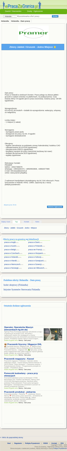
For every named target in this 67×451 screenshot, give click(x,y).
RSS (62, 443)
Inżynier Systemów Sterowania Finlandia (22, 289)
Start (9, 443)
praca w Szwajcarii (35, 261)
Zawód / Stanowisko (13, 11)
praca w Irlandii (10, 261)
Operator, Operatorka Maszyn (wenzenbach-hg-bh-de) (18, 328)
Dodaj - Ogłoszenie (35, 11)
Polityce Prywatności (60, 448)
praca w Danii (33, 242)
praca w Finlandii (35, 246)
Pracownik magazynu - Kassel (19, 359)
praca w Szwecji (35, 264)
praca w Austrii (10, 246)
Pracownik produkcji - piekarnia (20, 392)
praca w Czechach (11, 253)
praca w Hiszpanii (35, 253)
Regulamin (18, 443)
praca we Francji (35, 249)
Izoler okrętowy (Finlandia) (16, 285)
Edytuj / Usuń (5, 222)
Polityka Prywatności (32, 443)
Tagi (16, 222)
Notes (37, 222)
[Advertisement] (33, 70)
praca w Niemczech (12, 264)
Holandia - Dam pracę (20, 21)
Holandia (5, 21)
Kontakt (26, 222)
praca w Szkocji (34, 257)
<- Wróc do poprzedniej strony (11, 437)
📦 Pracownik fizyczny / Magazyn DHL (23, 344)
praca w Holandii (11, 257)
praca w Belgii (10, 249)
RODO (45, 443)
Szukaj (55, 16)
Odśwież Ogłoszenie (55, 207)
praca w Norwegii (11, 268)
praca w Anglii (10, 242)
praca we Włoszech (36, 268)
